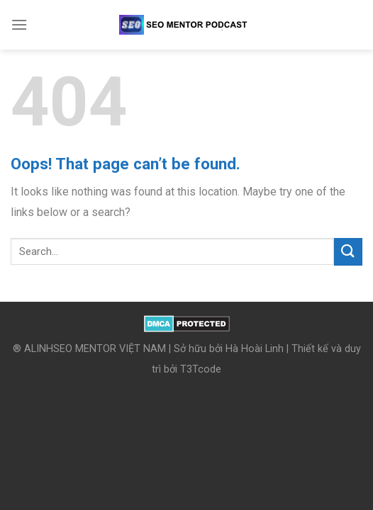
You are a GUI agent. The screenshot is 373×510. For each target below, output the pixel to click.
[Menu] (19, 24)
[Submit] (348, 252)
